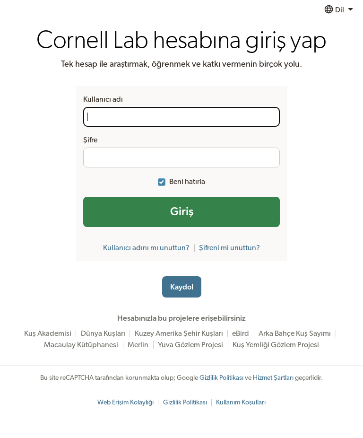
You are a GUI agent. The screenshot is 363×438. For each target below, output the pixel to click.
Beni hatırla (187, 181)
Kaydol (181, 287)
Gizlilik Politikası (221, 378)
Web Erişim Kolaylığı (125, 402)
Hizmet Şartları (273, 378)
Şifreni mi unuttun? (229, 248)
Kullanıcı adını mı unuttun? (146, 248)
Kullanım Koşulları (241, 402)
